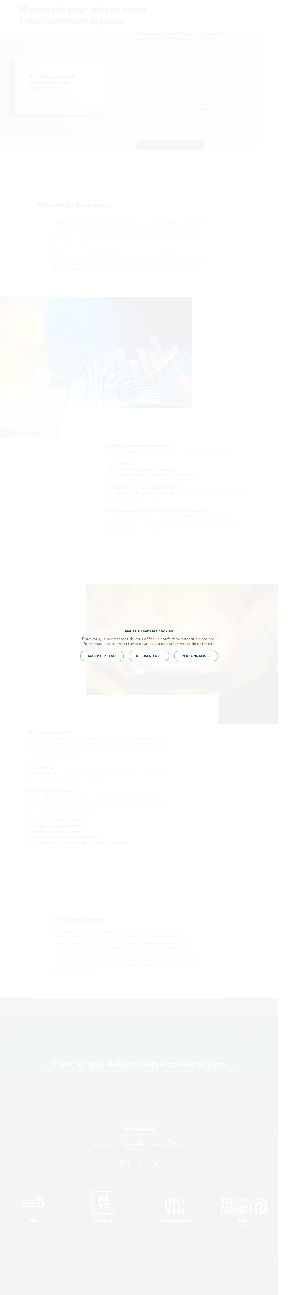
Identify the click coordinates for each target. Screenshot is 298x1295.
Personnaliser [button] (196, 656)
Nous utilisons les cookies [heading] (149, 631)
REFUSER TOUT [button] (149, 656)
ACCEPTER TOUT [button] (102, 656)
